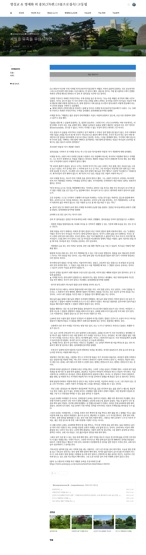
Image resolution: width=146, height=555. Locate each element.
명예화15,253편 (71, 12)
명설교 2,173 (52, 12)
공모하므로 (56, 489)
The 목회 (101, 12)
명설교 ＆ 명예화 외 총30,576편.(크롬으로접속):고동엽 (48, 4)
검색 (128, 4)
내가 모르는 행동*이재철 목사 (62, 501)
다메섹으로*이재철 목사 (60, 492)
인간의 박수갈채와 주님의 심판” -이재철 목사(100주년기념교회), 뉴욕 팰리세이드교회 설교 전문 (85, 495)
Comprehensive (77, 485)
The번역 (115, 12)
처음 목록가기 (93, 74)
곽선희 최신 (35, 12)
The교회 (87, 12)
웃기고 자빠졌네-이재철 (60, 498)
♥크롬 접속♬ (14, 84)
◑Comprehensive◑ (61, 485)
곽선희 (21, 12)
